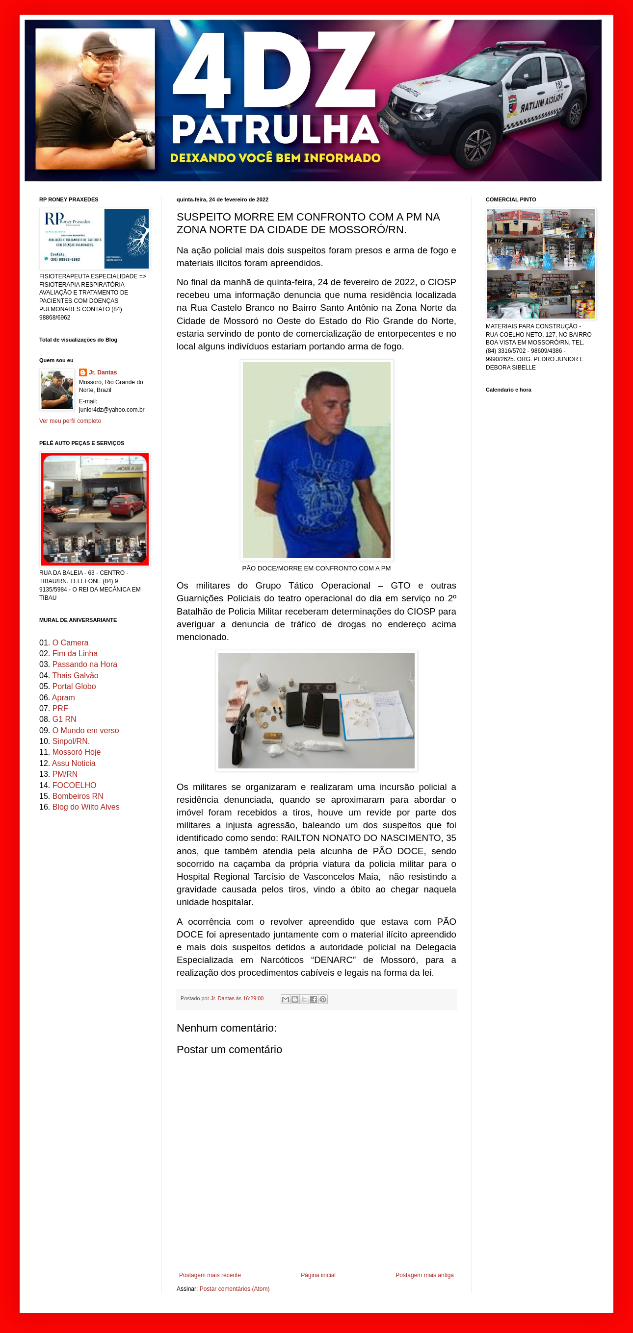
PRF (60, 708)
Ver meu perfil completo (70, 421)
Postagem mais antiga (425, 1275)
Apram (63, 697)
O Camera (71, 643)
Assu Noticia (74, 763)
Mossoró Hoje (77, 752)
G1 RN (65, 719)
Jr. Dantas (223, 998)
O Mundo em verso (86, 730)
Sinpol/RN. (71, 741)
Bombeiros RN (78, 796)
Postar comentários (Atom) (235, 1288)
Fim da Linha (75, 653)
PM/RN (65, 774)
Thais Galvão (75, 675)
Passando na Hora (85, 664)
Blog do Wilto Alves (86, 807)
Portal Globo (74, 686)
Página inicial (318, 1275)
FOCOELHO (75, 785)
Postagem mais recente (210, 1275)
